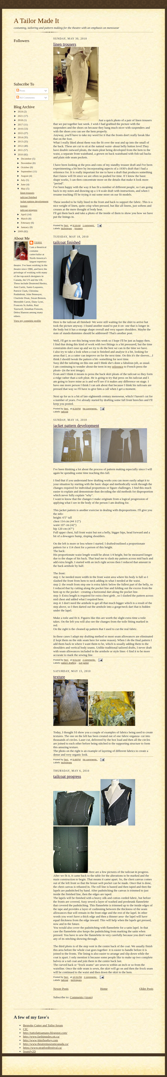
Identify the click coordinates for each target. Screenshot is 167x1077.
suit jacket (84, 663)
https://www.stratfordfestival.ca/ (42, 1047)
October (25, 167)
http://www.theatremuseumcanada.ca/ (46, 1044)
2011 (20, 150)
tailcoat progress (28, 210)
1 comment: (89, 225)
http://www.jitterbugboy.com (40, 1040)
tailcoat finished (28, 197)
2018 (20, 120)
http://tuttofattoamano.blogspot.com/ (45, 1033)
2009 (20, 231)
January (25, 227)
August (25, 175)
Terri (38, 242)
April (24, 214)
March (24, 218)
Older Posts (146, 988)
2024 (20, 111)
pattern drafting (68, 663)
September (27, 171)
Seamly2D (29, 1051)
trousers (79, 228)
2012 (20, 145)
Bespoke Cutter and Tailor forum (43, 1025)
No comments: (90, 408)
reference (117, 366)
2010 (20, 154)
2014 (20, 137)
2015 (20, 133)
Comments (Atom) (81, 997)
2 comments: (89, 660)
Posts (20, 90)
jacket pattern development (34, 201)
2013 (20, 141)
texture (23, 205)
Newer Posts (60, 988)
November (27, 163)
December (26, 158)
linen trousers (27, 192)
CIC (25, 1029)
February (26, 222)
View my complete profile (27, 320)
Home (104, 988)
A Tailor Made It (36, 20)
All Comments (25, 97)
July (23, 180)
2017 (20, 124)
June (23, 184)
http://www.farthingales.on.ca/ (41, 1036)
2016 (20, 128)
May (23, 188)
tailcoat (64, 411)
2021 (20, 115)
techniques (66, 228)
